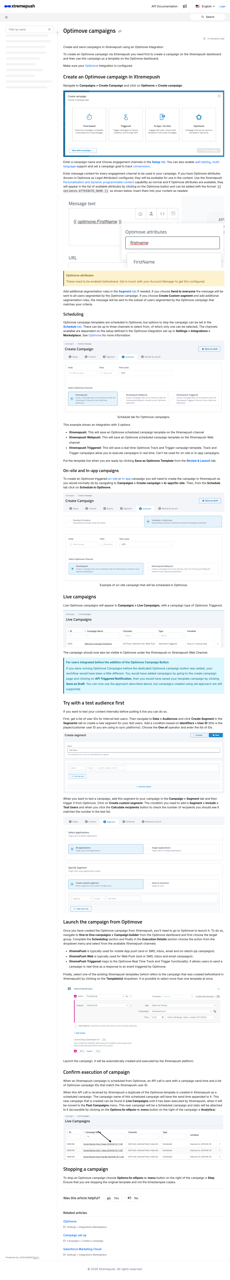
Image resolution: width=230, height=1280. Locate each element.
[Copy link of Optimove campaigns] (120, 31)
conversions (141, 166)
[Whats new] (185, 6)
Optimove (91, 65)
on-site (113, 478)
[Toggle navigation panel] (57, 32)
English (203, 6)
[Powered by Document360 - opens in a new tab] (22, 1257)
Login (222, 6)
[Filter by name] (29, 29)
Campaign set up (74, 1235)
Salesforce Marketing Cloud (82, 1249)
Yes (113, 1198)
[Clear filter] (49, 29)
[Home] (19, 6)
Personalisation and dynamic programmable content (98, 182)
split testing (203, 162)
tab (158, 162)
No (133, 1198)
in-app (126, 478)
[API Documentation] (164, 6)
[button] (207, 17)
